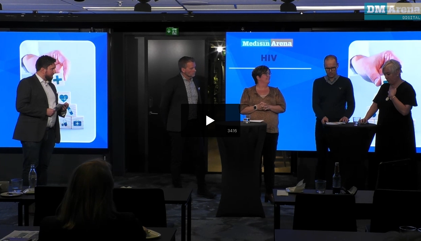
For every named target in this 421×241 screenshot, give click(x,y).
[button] (210, 120)
